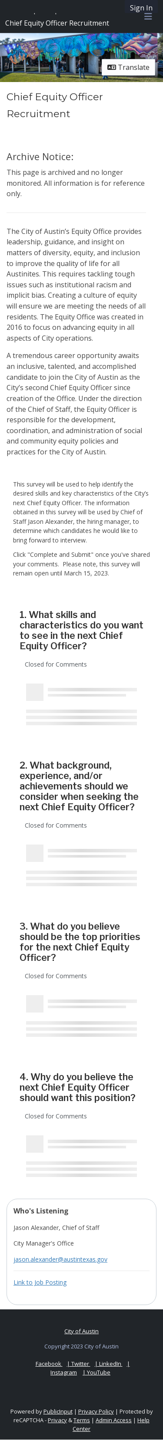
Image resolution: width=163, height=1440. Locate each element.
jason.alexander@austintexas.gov (60, 1259)
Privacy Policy (96, 1411)
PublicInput (58, 1411)
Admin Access (114, 1420)
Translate (128, 67)
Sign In (141, 8)
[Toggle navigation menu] (148, 16)
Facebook (49, 1364)
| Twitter (78, 1364)
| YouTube (96, 1372)
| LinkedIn (109, 1364)
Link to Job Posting (40, 1282)
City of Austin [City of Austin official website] (81, 1331)
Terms (81, 1420)
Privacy (57, 1420)
